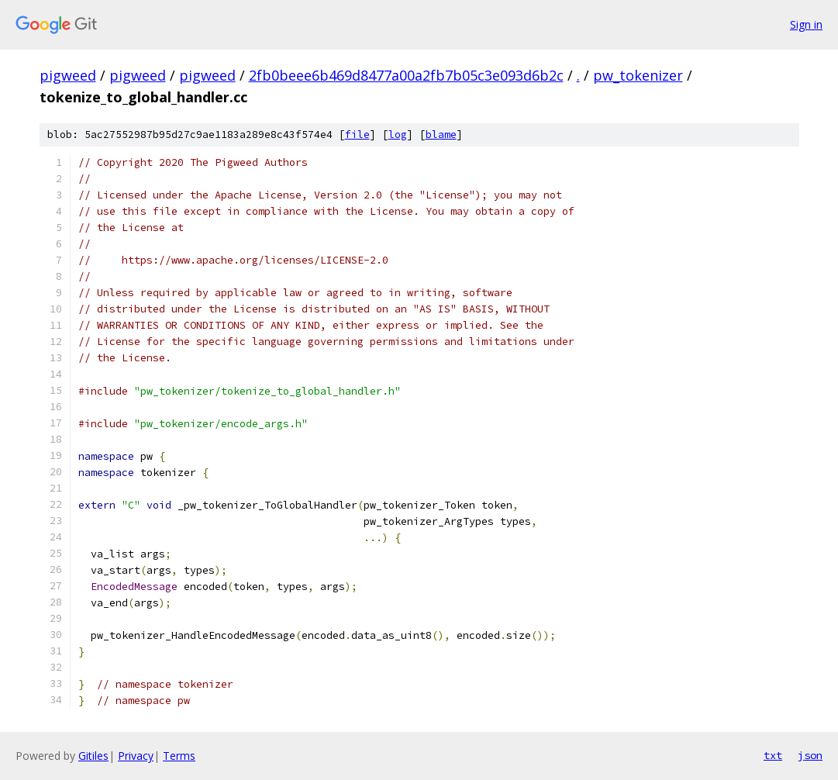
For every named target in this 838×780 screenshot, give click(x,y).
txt (773, 755)
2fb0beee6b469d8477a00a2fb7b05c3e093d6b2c (406, 75)
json (810, 755)
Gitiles (93, 755)
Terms (179, 755)
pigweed (68, 75)
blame (441, 134)
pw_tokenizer (638, 75)
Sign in (806, 24)
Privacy (135, 755)
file (357, 134)
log (397, 134)
